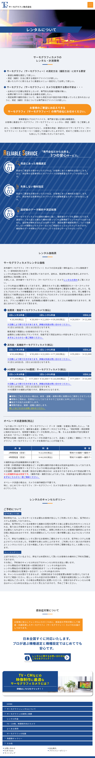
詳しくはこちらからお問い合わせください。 (27, 408)
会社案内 (53, 745)
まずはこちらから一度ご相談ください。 (26, 337)
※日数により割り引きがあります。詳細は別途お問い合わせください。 (40, 324)
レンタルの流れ (71, 279)
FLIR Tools (8, 747)
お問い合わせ (9, 745)
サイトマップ (9, 749)
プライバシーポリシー (58, 747)
